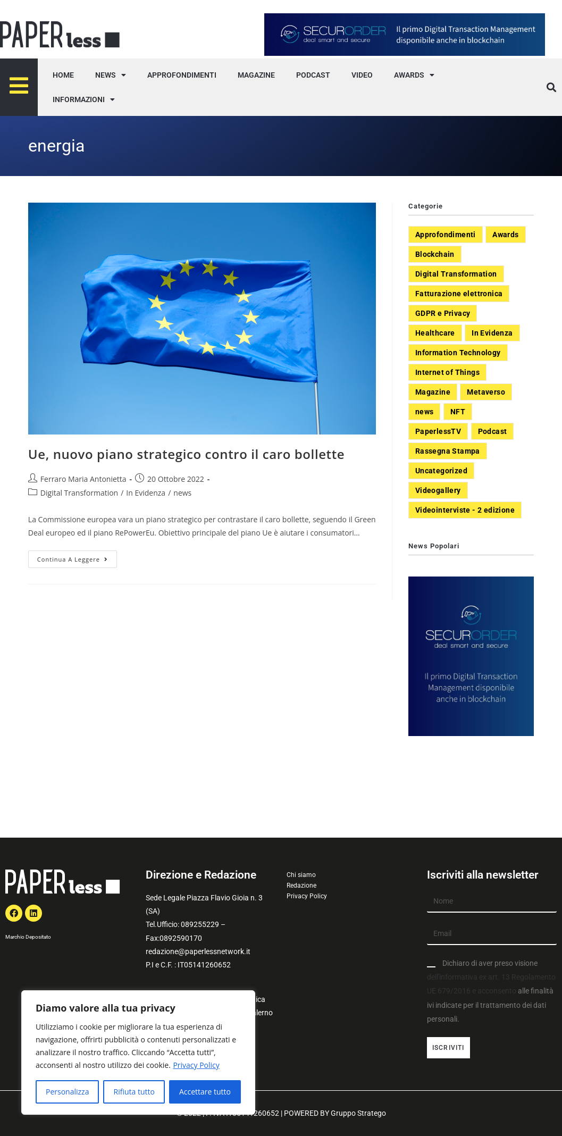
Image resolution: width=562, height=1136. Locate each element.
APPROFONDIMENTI (181, 75)
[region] (138, 1052)
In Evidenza (145, 493)
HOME (63, 75)
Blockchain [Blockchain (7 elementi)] (435, 254)
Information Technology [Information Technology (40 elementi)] (458, 352)
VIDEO (362, 75)
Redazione (301, 885)
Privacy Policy (196, 1065)
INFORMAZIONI (84, 99)
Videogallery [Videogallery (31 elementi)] (438, 490)
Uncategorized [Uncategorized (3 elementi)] (441, 470)
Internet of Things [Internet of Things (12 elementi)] (447, 372)
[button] (551, 87)
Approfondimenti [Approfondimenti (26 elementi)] (445, 234)
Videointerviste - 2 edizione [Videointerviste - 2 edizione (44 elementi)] (465, 510)
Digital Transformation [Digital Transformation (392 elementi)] (456, 274)
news (182, 493)
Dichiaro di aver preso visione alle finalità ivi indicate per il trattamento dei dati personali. (491, 991)
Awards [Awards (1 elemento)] (505, 234)
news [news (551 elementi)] (424, 411)
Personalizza (67, 1092)
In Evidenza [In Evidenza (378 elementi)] (492, 333)
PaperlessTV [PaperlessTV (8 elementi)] (438, 431)
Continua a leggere (77, 556)
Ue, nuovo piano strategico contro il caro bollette (186, 454)
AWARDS (414, 75)
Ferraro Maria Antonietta (83, 479)
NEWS (110, 75)
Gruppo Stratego (358, 1113)
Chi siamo (301, 875)
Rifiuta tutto (133, 1092)
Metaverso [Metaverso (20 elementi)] (486, 392)
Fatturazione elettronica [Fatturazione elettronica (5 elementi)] (459, 293)
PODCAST (313, 75)
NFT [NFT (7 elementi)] (457, 411)
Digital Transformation (79, 493)
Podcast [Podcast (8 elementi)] (492, 431)
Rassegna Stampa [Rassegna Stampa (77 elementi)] (447, 451)
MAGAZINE (256, 75)
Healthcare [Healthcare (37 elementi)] (435, 333)
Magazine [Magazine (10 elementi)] (432, 392)
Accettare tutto (205, 1092)
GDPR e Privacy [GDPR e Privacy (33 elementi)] (443, 313)
